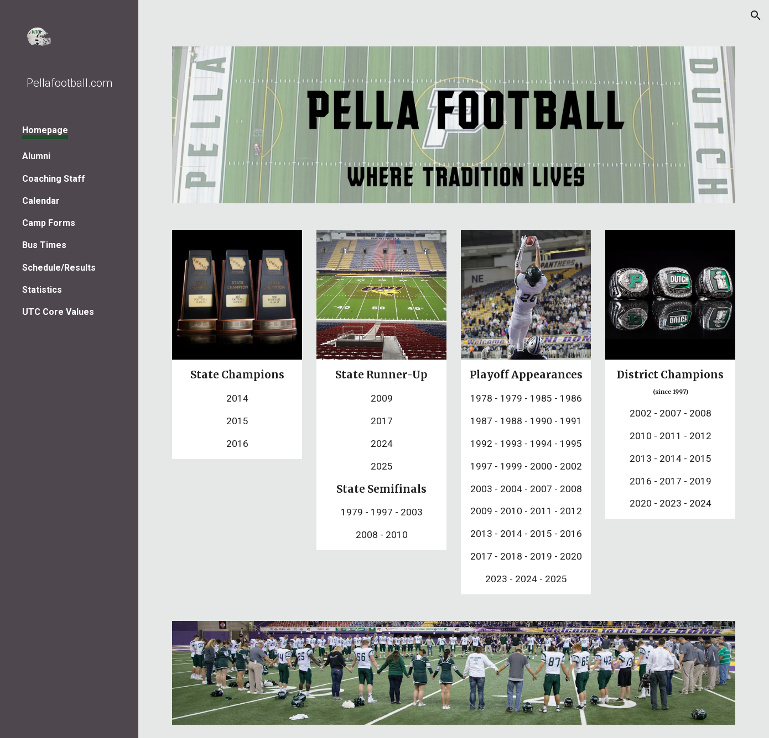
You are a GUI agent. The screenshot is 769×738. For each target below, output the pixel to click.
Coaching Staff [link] (53, 178)
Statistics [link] (42, 289)
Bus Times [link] (44, 245)
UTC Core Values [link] (58, 312)
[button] (755, 15)
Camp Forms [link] (48, 223)
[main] (237, 409)
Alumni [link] (36, 156)
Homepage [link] (45, 130)
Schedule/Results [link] (59, 267)
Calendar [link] (41, 201)
